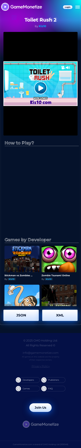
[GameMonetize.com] (21, 7)
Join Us (40, 408)
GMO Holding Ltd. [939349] (55, 444)
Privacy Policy (41, 366)
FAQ (47, 388)
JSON (21, 315)
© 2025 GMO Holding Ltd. (40, 340)
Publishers (50, 380)
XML (60, 315)
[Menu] (77, 7)
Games (23, 388)
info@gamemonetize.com (41, 352)
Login (68, 7)
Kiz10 (42, 26)
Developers (25, 380)
